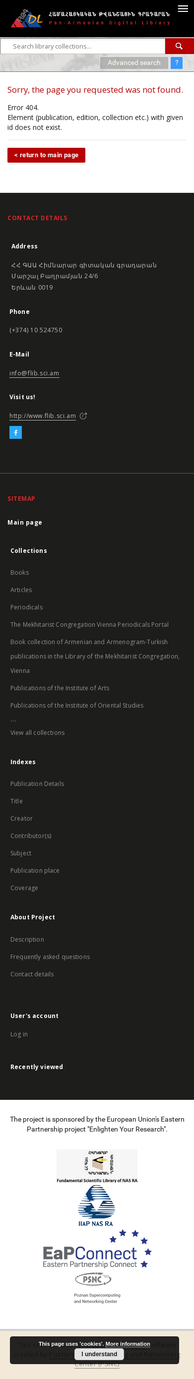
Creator (21, 818)
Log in (19, 1034)
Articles (21, 590)
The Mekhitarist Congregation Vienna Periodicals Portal (89, 624)
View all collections (37, 732)
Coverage (24, 888)
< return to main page (46, 155)
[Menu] (183, 8)
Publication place (35, 870)
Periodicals (26, 607)
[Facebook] (15, 432)
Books (19, 572)
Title (16, 801)
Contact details (32, 974)
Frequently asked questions (50, 957)
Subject (20, 853)
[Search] (179, 46)
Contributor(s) (30, 836)
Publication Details (37, 783)
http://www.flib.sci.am (42, 416)
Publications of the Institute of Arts (60, 688)
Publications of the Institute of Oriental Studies (76, 705)
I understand (99, 1354)
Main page (25, 522)
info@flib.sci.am (34, 373)
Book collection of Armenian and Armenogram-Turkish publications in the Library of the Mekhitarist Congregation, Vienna (95, 656)
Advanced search (134, 62)
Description (27, 939)
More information (128, 1344)
